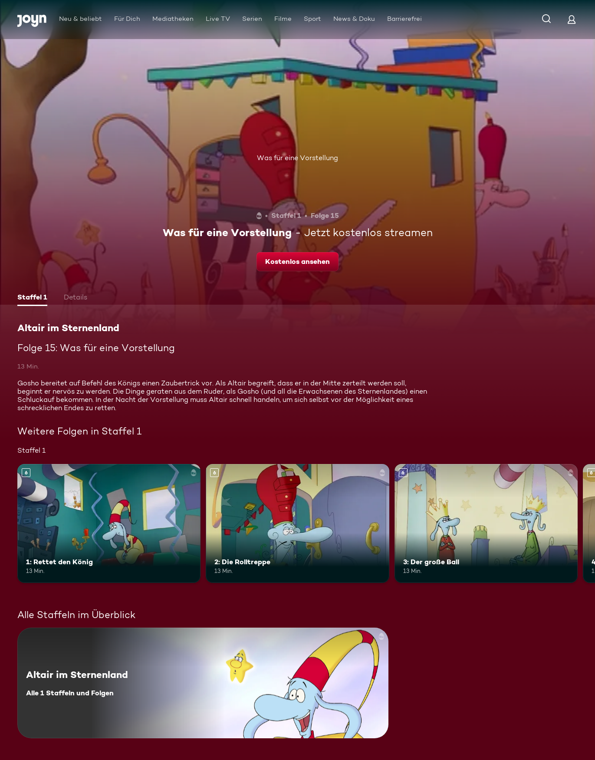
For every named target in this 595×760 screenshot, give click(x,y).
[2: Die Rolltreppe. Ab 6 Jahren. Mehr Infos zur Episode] (297, 523)
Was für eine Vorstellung (297, 158)
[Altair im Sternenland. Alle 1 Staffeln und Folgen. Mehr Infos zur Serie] (202, 683)
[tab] (32, 298)
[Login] (571, 19)
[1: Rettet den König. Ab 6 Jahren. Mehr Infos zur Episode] (109, 523)
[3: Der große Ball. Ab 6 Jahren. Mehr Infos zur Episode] (486, 523)
